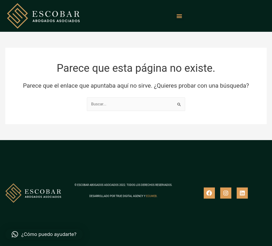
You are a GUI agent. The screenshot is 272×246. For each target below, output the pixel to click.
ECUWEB (151, 196)
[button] (179, 16)
